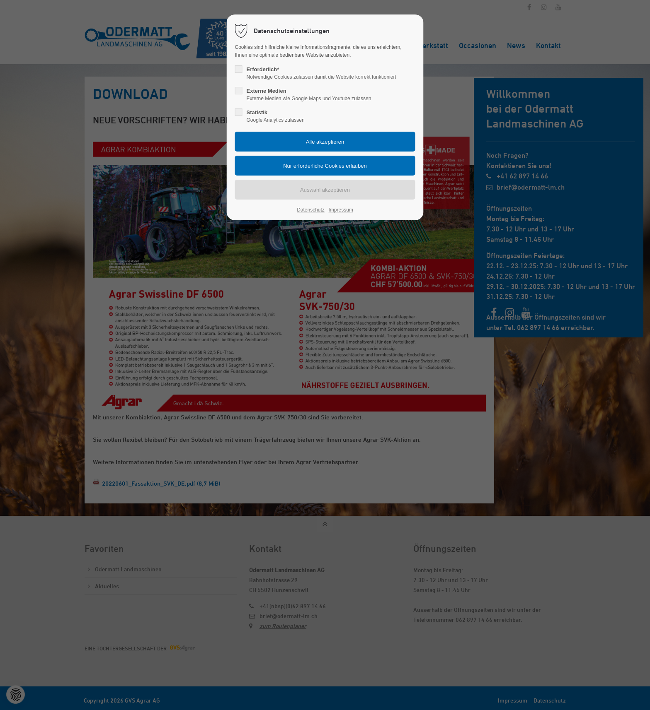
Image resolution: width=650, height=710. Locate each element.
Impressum (340, 210)
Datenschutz (311, 210)
